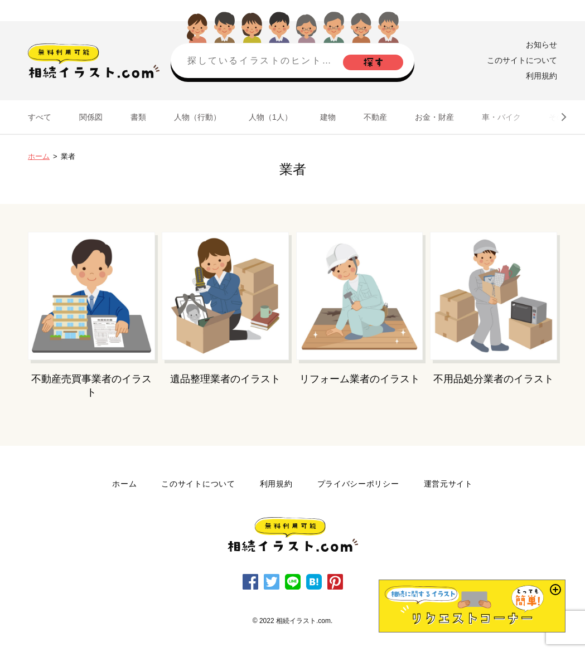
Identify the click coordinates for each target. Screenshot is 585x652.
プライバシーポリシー (358, 483)
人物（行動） (197, 117)
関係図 (91, 117)
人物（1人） (270, 117)
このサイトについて (522, 60)
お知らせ (541, 44)
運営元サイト (448, 483)
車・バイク (501, 117)
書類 (138, 117)
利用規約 (541, 75)
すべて (39, 117)
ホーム (39, 156)
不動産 (375, 117)
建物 (328, 117)
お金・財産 (434, 117)
